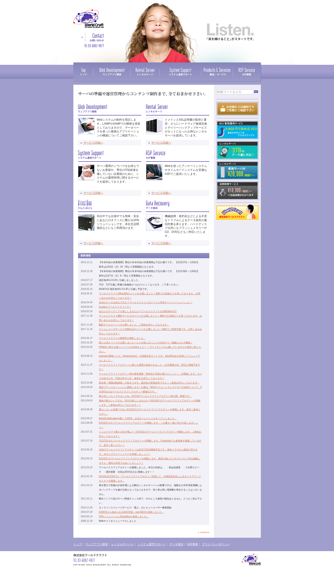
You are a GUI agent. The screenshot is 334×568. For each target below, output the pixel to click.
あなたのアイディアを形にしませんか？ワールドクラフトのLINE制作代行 (138, 311)
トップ (77, 544)
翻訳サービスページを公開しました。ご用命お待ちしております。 (134, 324)
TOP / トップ (83, 71)
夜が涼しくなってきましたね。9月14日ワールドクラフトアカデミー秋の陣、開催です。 (145, 396)
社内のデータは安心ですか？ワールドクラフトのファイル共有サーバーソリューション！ (146, 302)
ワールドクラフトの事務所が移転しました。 (122, 338)
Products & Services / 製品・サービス (217, 71)
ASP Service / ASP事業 (247, 71)
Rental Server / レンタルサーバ (145, 71)
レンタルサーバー (122, 544)
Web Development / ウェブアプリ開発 (111, 71)
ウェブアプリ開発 (96, 544)
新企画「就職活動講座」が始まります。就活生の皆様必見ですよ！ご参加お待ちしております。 (149, 382)
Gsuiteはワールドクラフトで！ (115, 307)
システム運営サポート (152, 544)
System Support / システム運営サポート (180, 71)
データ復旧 (176, 544)
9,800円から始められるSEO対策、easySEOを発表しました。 (131, 512)
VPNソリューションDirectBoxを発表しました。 (124, 516)
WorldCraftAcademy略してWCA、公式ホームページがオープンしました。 (138, 418)
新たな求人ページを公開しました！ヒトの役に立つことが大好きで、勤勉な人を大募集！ (146, 342)
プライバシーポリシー (216, 544)
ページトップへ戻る (203, 532)
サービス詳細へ (93, 142)
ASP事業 (192, 544)
